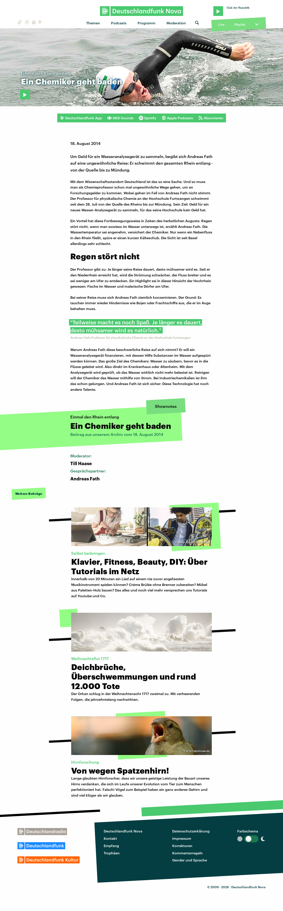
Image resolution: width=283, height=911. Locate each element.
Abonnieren (210, 118)
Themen (93, 23)
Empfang (111, 846)
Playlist (239, 24)
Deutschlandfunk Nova (123, 831)
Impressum (181, 838)
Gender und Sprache (189, 860)
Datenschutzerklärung (191, 831)
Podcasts (118, 23)
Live (221, 24)
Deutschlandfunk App (81, 118)
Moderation (176, 23)
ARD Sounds (120, 118)
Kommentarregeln (187, 853)
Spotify (147, 118)
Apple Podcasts (177, 118)
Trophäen (112, 853)
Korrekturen (182, 846)
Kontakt (110, 838)
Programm (146, 23)
